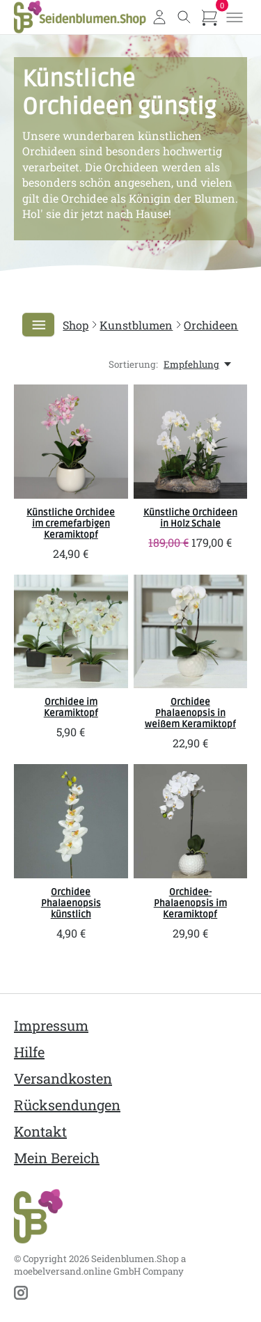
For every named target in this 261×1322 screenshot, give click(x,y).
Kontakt (40, 1131)
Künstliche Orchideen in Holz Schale (190, 518)
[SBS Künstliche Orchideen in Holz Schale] (191, 441)
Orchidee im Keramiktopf (71, 708)
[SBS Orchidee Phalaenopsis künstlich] (71, 821)
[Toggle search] (184, 17)
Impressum (51, 1025)
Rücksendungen (67, 1105)
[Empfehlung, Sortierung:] (198, 364)
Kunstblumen (136, 325)
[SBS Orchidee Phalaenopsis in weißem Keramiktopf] (191, 632)
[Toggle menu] (234, 17)
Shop (75, 325)
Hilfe (29, 1052)
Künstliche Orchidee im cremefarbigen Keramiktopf (70, 524)
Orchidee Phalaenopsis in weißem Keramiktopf (190, 713)
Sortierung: (133, 364)
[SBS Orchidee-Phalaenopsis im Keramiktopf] (191, 821)
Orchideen (211, 325)
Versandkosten (63, 1078)
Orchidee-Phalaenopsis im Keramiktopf (190, 903)
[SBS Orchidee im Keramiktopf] (71, 632)
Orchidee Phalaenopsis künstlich (71, 903)
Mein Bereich (57, 1158)
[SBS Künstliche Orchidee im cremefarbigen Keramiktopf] (71, 441)
